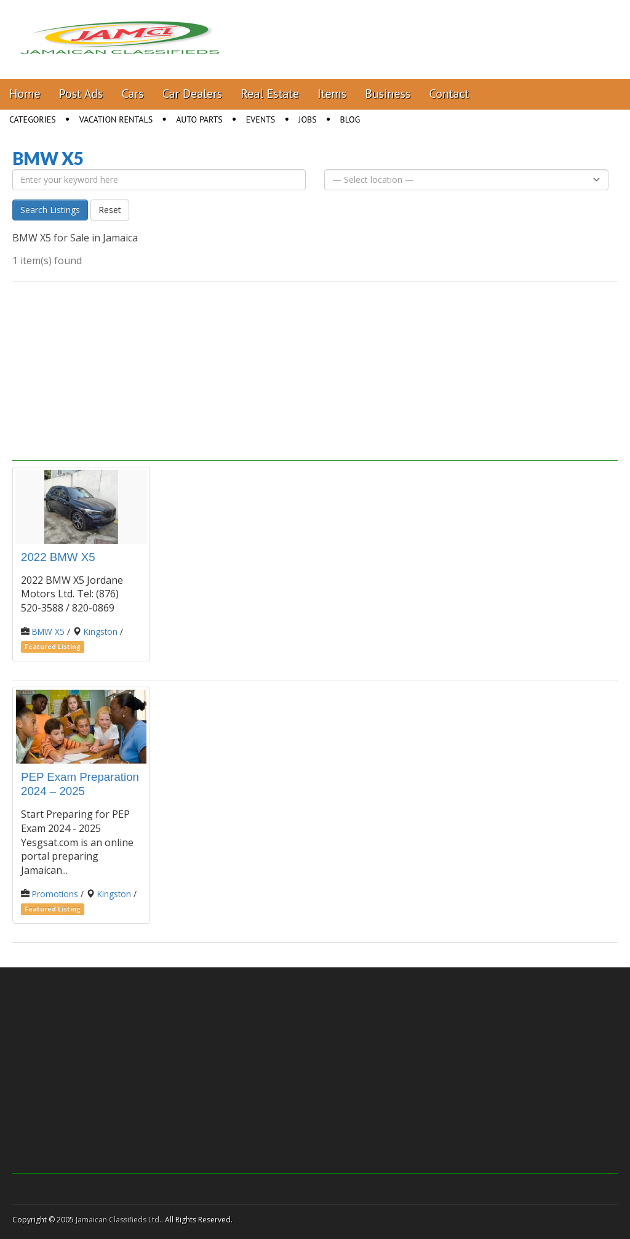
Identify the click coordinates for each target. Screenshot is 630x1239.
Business (387, 94)
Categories (32, 119)
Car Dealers (192, 94)
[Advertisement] (315, 374)
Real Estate (270, 94)
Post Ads (81, 94)
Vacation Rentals (116, 119)
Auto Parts (199, 119)
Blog (350, 119)
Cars (133, 94)
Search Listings (50, 210)
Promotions (55, 894)
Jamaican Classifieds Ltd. (118, 1219)
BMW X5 (48, 631)
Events (261, 119)
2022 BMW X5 (58, 557)
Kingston (101, 631)
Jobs (307, 119)
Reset (109, 210)
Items (331, 94)
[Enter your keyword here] (159, 179)
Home (25, 94)
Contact (449, 94)
